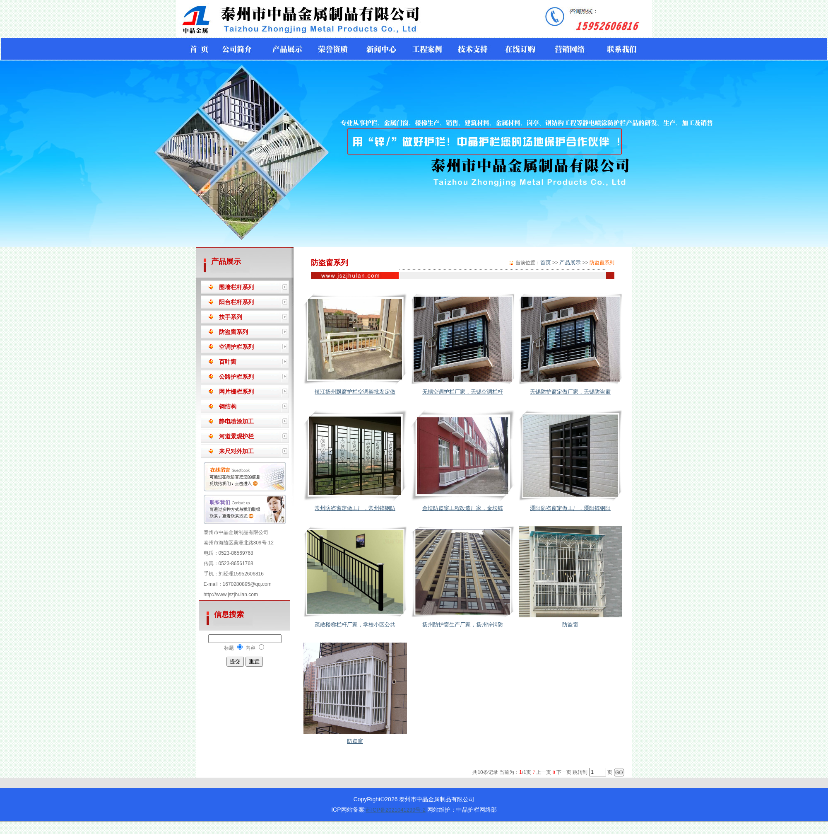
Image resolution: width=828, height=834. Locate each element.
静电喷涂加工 (236, 421)
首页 (545, 262)
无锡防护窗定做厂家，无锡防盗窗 (570, 392)
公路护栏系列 (236, 376)
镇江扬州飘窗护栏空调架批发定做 (355, 392)
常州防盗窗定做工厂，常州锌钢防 (355, 508)
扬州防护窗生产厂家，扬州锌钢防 (462, 624)
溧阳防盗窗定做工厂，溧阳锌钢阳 (570, 508)
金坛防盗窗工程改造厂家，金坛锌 (462, 508)
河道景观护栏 (236, 436)
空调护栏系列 (236, 346)
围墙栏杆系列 (236, 287)
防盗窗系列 (233, 332)
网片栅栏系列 (236, 391)
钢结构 (227, 406)
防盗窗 (570, 624)
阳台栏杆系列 (236, 302)
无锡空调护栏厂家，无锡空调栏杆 (462, 392)
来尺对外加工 (236, 451)
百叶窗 (227, 361)
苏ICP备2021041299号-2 (396, 810)
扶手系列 (230, 317)
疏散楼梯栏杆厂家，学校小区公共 (355, 624)
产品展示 (570, 262)
